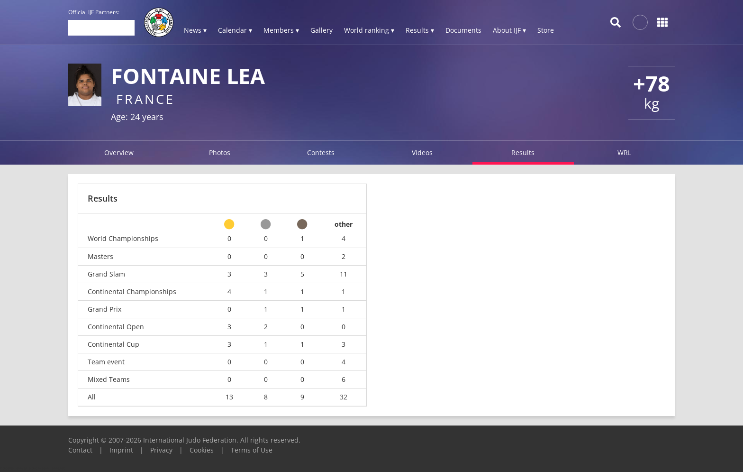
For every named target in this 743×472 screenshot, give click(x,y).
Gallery (321, 30)
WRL (624, 152)
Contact (80, 449)
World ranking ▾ (369, 30)
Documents (463, 30)
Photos (219, 152)
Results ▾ (420, 30)
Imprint (121, 449)
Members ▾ (281, 30)
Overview (119, 152)
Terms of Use (251, 449)
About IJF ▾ (509, 30)
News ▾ (195, 30)
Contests (321, 152)
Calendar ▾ (235, 30)
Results (523, 152)
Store (545, 30)
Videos (422, 152)
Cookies (202, 449)
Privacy (161, 449)
